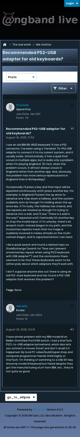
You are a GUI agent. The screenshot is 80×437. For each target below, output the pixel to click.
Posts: (20, 118)
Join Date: (22, 114)
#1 (72, 128)
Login (72, 3)
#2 (72, 329)
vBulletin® (39, 409)
